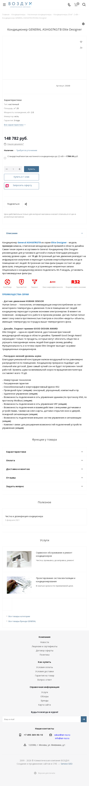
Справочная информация (44, 686)
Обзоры (44, 696)
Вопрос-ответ (44, 679)
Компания (44, 636)
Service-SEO (66, 763)
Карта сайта (44, 704)
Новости (44, 642)
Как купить (44, 661)
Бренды (44, 700)
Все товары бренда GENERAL (22, 621)
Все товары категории (19, 616)
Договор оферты (44, 650)
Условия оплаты (44, 667)
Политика (44, 654)
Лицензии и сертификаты (44, 646)
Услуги (44, 692)
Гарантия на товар (44, 675)
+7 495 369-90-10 (33, 734)
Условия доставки (44, 671)
